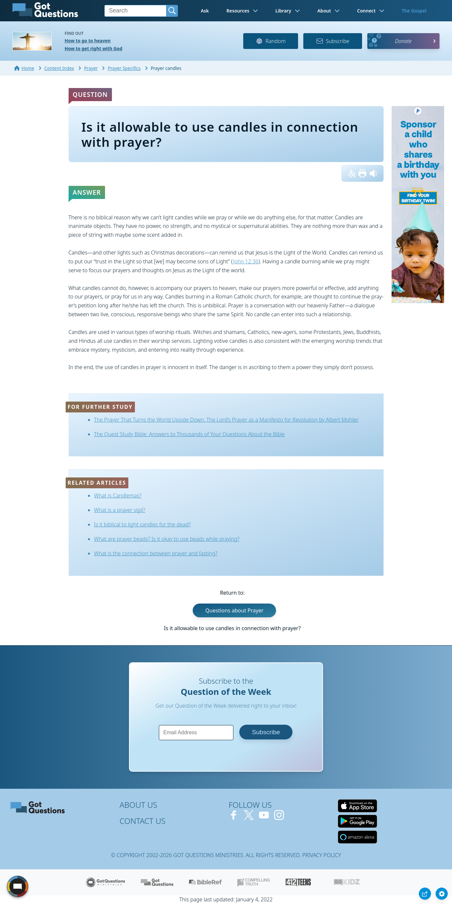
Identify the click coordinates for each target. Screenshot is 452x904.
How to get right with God (93, 48)
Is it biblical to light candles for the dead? (142, 524)
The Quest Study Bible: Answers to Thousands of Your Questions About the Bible (189, 434)
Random (271, 41)
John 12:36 (245, 261)
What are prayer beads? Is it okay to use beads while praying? (166, 538)
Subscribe (332, 41)
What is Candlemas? (117, 495)
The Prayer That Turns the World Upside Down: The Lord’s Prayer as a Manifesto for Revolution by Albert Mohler (226, 419)
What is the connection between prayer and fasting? (155, 553)
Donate (403, 41)
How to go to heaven (88, 40)
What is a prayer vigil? (119, 510)
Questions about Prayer (234, 610)
